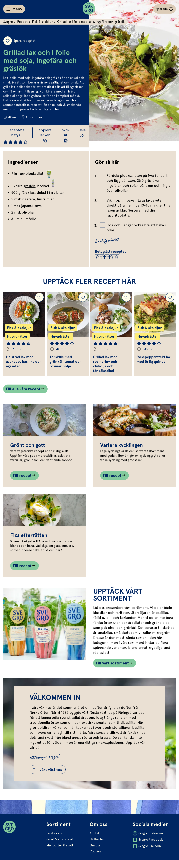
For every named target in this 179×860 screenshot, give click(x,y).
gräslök (29, 186)
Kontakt (95, 833)
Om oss (95, 845)
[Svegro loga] (89, 9)
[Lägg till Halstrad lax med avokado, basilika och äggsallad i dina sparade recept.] (39, 297)
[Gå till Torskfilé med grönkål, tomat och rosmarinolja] (68, 334)
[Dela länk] (82, 132)
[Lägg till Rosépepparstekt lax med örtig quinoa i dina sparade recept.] (169, 297)
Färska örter (55, 833)
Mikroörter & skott (59, 845)
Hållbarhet (97, 839)
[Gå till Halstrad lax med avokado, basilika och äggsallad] (24, 334)
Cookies (95, 851)
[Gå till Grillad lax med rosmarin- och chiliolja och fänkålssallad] (111, 334)
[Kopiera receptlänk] (45, 135)
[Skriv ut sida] (66, 135)
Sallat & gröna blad (59, 839)
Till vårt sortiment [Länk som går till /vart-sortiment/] (112, 663)
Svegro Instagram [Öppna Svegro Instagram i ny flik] (148, 833)
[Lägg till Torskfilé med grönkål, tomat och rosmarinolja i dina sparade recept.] (82, 297)
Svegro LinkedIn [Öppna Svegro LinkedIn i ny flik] (147, 846)
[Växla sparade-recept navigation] (164, 9)
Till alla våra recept (23, 389)
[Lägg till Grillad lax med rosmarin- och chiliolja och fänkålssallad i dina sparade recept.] (126, 297)
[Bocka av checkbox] (102, 175)
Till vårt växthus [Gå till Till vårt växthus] (47, 769)
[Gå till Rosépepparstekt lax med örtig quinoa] (155, 334)
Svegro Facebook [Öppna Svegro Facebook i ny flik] (148, 839)
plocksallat (39, 174)
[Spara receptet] (7, 40)
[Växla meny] (14, 9)
